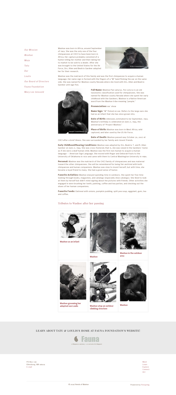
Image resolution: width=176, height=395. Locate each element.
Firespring (145, 385)
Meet (145, 362)
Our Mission (30, 49)
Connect (146, 369)
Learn (145, 365)
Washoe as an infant (69, 242)
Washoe (28, 55)
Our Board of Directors (36, 81)
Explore (146, 367)
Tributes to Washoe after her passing (81, 203)
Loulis (27, 76)
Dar (26, 70)
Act (144, 372)
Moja (27, 60)
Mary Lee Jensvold (34, 91)
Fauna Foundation (34, 86)
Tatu (26, 65)
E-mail (29, 367)
